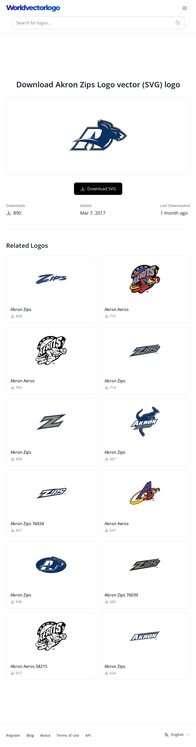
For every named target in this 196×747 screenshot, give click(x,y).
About (45, 735)
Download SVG (98, 189)
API (88, 735)
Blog (30, 735)
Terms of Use (68, 735)
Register (13, 735)
